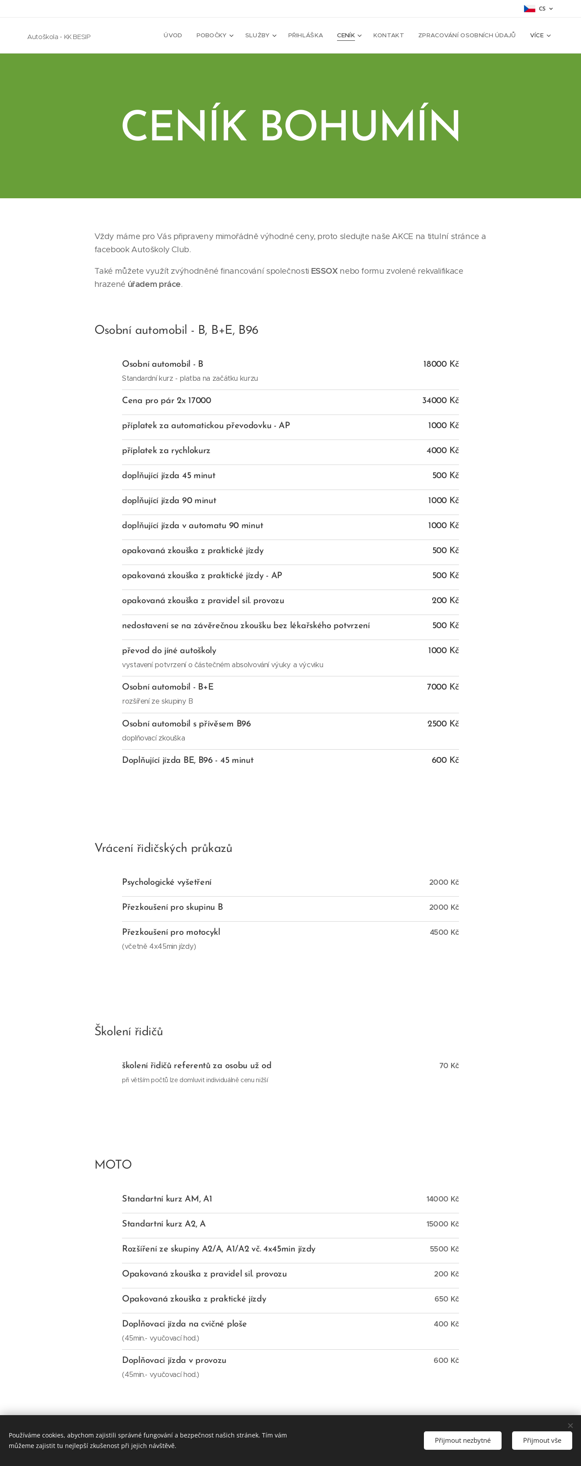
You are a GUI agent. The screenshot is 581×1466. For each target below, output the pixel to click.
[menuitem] (184, 35)
